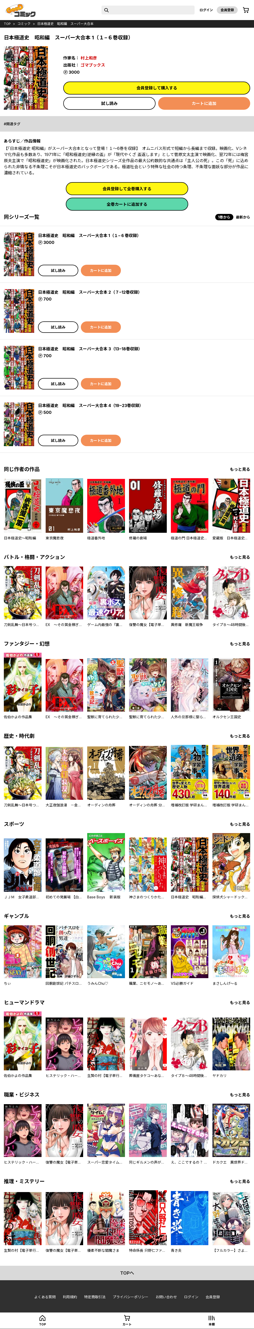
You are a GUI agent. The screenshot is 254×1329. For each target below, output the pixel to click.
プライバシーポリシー (130, 1297)
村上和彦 (89, 57)
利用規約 (70, 1297)
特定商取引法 (95, 1297)
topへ (127, 1273)
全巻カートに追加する (127, 204)
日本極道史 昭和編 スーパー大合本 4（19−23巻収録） (90, 405)
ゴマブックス (93, 65)
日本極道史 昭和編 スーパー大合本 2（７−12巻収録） (90, 292)
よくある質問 (45, 1297)
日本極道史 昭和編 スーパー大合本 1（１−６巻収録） (89, 235)
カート (127, 1324)
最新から (243, 217)
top (7, 24)
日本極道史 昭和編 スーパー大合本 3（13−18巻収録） (90, 348)
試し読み (109, 103)
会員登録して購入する (156, 87)
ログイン (206, 10)
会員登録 (227, 10)
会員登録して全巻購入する (127, 188)
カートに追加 (204, 103)
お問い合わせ (166, 1297)
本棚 (212, 1324)
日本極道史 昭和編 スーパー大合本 (65, 24)
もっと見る (240, 469)
